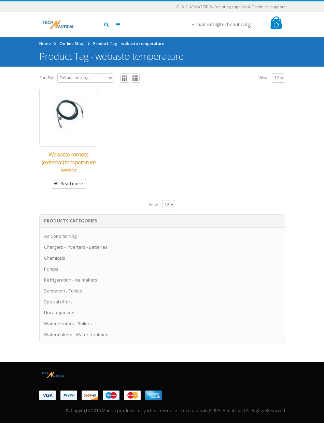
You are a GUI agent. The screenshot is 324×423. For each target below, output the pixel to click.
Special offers (58, 302)
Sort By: (46, 78)
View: (263, 78)
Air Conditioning (60, 236)
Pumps (51, 269)
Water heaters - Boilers (68, 323)
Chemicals (54, 258)
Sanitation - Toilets (63, 291)
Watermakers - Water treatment (77, 334)
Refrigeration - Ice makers (70, 280)
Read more (71, 184)
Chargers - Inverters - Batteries (76, 247)
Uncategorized (59, 313)
